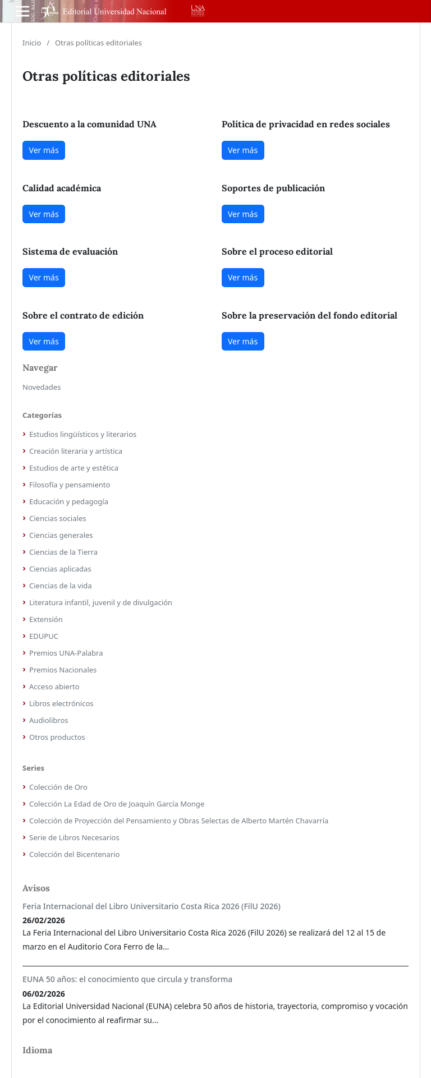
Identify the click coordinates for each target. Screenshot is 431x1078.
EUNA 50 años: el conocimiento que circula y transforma (127, 979)
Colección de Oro (58, 787)
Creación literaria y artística (75, 451)
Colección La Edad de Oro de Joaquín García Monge (116, 804)
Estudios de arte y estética (73, 468)
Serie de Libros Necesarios (74, 837)
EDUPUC (43, 636)
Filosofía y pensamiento (69, 485)
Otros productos (57, 737)
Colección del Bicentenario (74, 854)
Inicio (31, 43)
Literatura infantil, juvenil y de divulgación (100, 602)
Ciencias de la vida (60, 586)
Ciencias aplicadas (60, 569)
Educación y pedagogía (68, 501)
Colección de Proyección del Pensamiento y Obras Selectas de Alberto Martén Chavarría (178, 821)
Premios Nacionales (63, 670)
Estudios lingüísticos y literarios (82, 434)
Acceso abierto (54, 686)
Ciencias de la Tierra (63, 552)
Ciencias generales (61, 535)
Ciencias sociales (57, 518)
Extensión (46, 619)
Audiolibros (48, 720)
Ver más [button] (44, 150)
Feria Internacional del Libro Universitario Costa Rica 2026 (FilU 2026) (151, 906)
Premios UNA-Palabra (66, 653)
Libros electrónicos (61, 703)
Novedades (41, 387)
